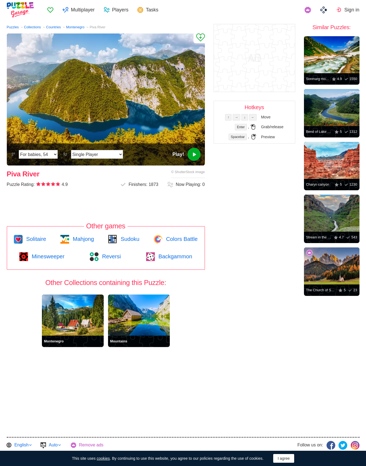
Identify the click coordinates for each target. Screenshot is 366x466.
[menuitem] (50, 10)
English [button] (21, 445)
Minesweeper (47, 256)
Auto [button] (53, 445)
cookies (103, 458)
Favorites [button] (50, 10)
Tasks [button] (152, 10)
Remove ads (91, 445)
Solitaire (35, 239)
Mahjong (82, 239)
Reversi (111, 256)
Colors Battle (181, 239)
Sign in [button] (351, 10)
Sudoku (129, 239)
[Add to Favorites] (199, 38)
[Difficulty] (38, 154)
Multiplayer (83, 10)
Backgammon (174, 256)
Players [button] (120, 10)
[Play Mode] (97, 154)
